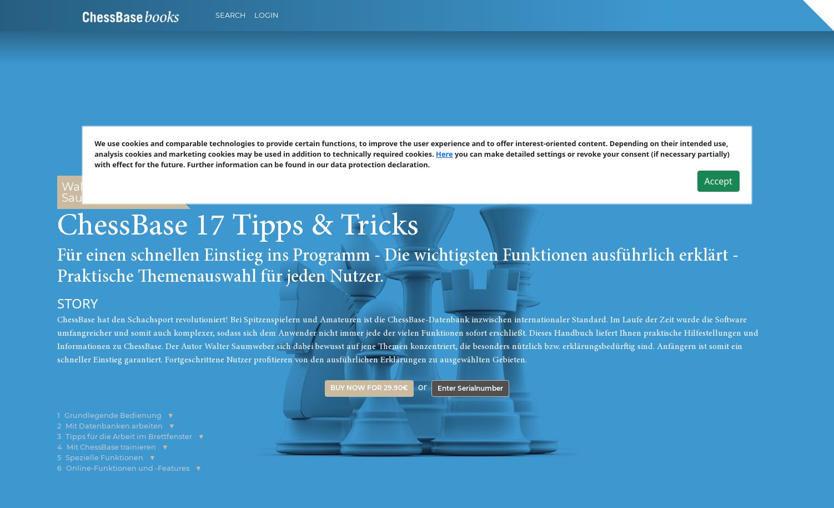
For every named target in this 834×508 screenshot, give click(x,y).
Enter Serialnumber (470, 388)
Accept (718, 181)
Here (444, 154)
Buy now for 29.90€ (369, 388)
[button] (170, 415)
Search (230, 15)
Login (266, 15)
